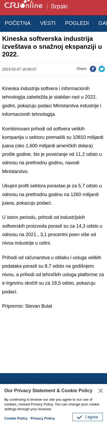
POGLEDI (77, 23)
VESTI (47, 23)
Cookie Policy (16, 418)
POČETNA (18, 23)
